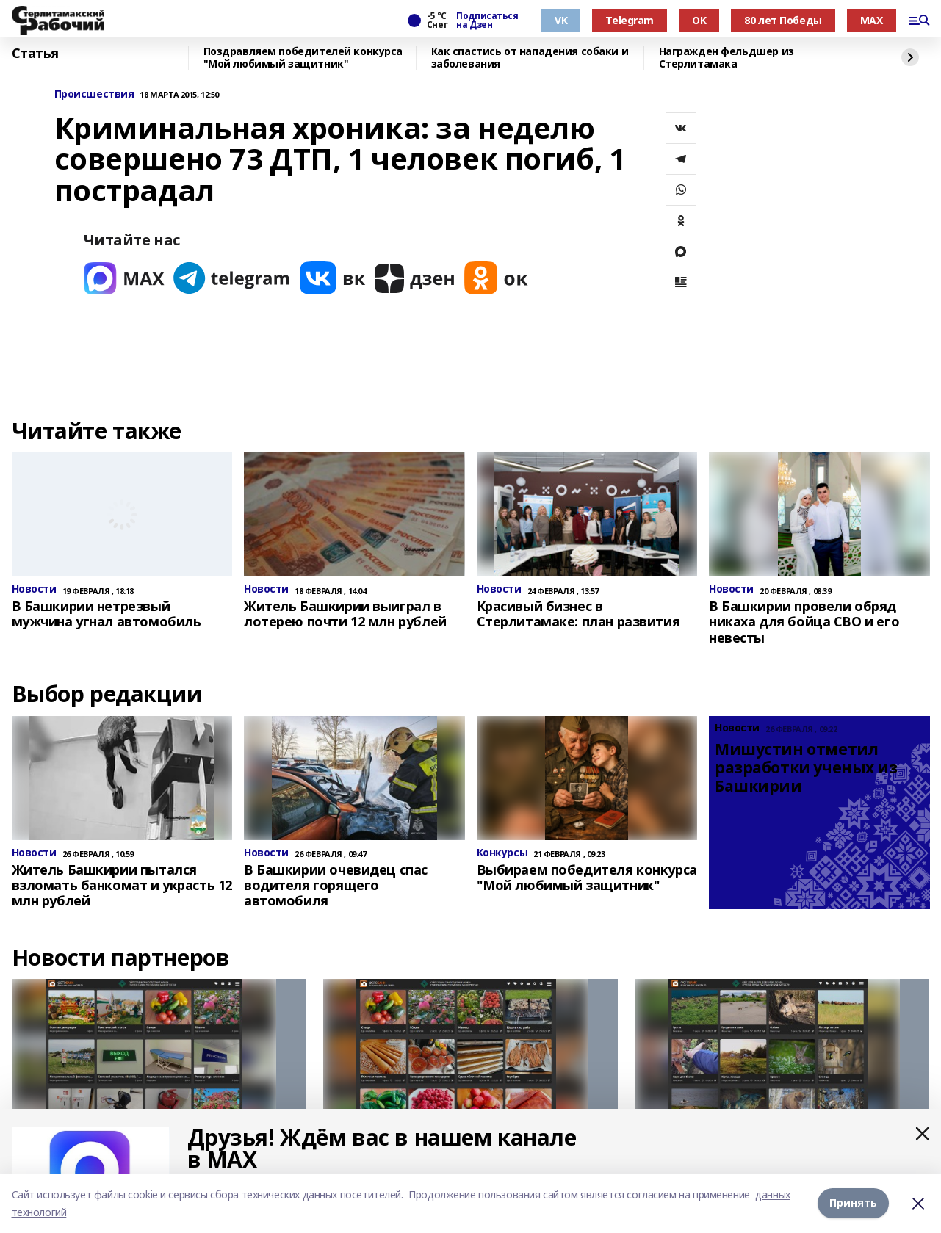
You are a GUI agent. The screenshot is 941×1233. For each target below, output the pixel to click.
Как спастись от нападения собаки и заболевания (530, 58)
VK (561, 20)
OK (699, 20)
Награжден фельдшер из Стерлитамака (726, 58)
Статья (35, 54)
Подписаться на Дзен (487, 20)
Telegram (629, 20)
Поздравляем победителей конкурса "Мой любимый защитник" (303, 58)
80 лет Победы (783, 20)
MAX (871, 20)
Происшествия (94, 94)
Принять (853, 1203)
